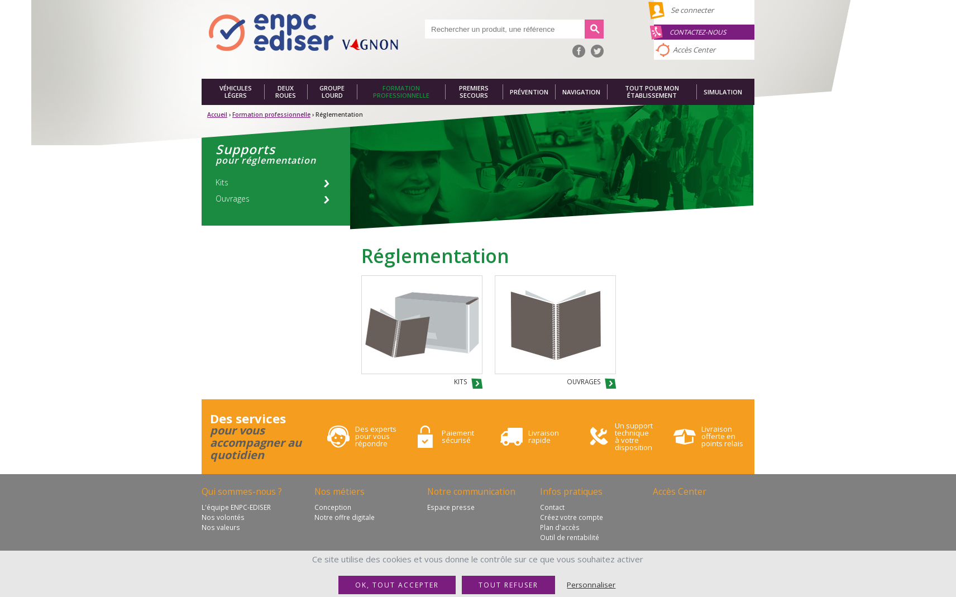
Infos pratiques (571, 491)
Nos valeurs (221, 527)
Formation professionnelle (401, 91)
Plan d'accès (560, 527)
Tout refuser (508, 585)
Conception (332, 507)
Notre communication (471, 491)
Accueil (217, 114)
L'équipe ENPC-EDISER (236, 507)
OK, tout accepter (397, 585)
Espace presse (451, 507)
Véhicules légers (235, 91)
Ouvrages (233, 198)
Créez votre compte (571, 517)
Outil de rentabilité (569, 537)
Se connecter (692, 10)
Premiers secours (474, 91)
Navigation (581, 91)
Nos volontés (223, 517)
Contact (552, 507)
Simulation (723, 91)
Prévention (529, 91)
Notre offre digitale (344, 517)
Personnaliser (591, 585)
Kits (222, 182)
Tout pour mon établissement (652, 91)
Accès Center (694, 50)
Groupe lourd (332, 91)
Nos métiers (339, 491)
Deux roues (285, 91)
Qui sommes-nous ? (242, 491)
